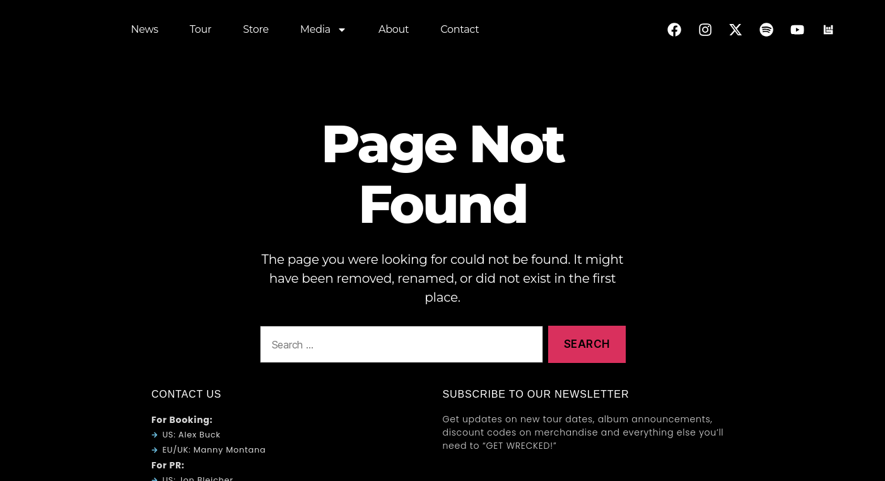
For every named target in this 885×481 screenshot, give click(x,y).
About (393, 31)
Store (256, 31)
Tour (200, 31)
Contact (459, 31)
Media (323, 31)
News (144, 31)
